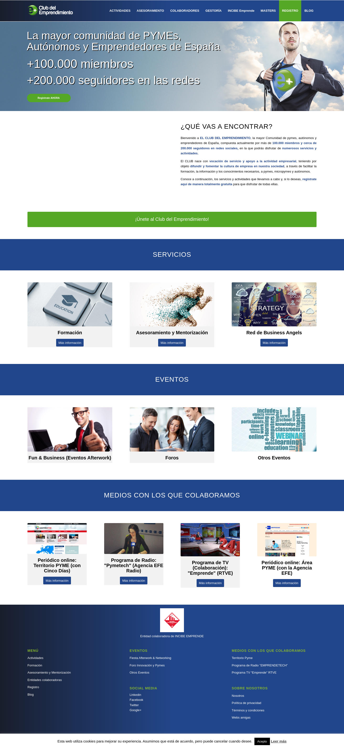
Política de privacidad (246, 703)
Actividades (35, 658)
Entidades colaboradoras (44, 680)
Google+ (136, 710)
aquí (184, 184)
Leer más (279, 741)
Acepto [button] (262, 741)
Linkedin (135, 695)
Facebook (136, 700)
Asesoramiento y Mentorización (49, 672)
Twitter (134, 705)
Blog (30, 694)
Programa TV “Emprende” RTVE (254, 672)
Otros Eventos (139, 672)
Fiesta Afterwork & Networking (150, 658)
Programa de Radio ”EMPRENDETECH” (260, 665)
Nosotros (238, 696)
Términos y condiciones (248, 710)
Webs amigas (241, 717)
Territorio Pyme (242, 658)
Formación (34, 665)
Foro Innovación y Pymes (147, 665)
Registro (33, 687)
